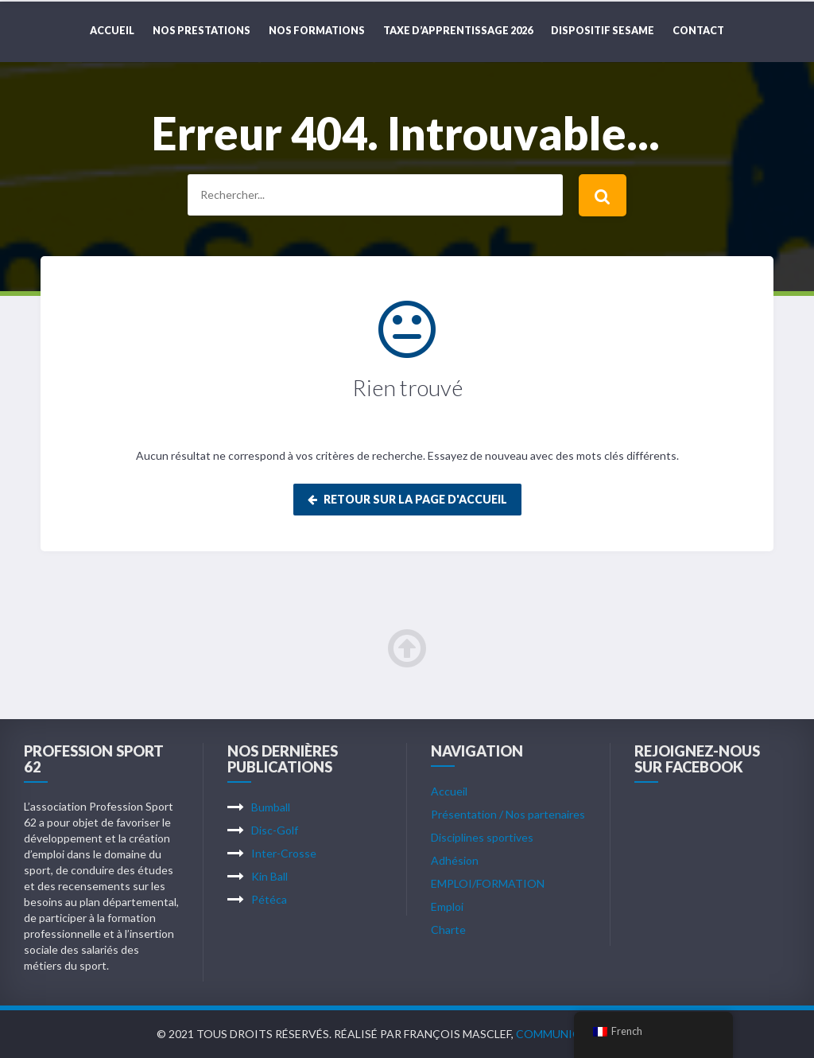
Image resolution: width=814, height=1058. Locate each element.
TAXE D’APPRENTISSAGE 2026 (458, 31)
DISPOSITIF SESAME (602, 31)
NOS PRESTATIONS (201, 31)
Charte (448, 929)
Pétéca (269, 899)
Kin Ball (269, 876)
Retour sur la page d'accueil (407, 499)
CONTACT (698, 31)
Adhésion (455, 860)
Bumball (270, 807)
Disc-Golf (274, 830)
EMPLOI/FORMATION (488, 883)
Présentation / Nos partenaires (508, 814)
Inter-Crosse (283, 853)
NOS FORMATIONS (317, 31)
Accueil (112, 31)
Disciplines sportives (482, 837)
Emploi (447, 906)
